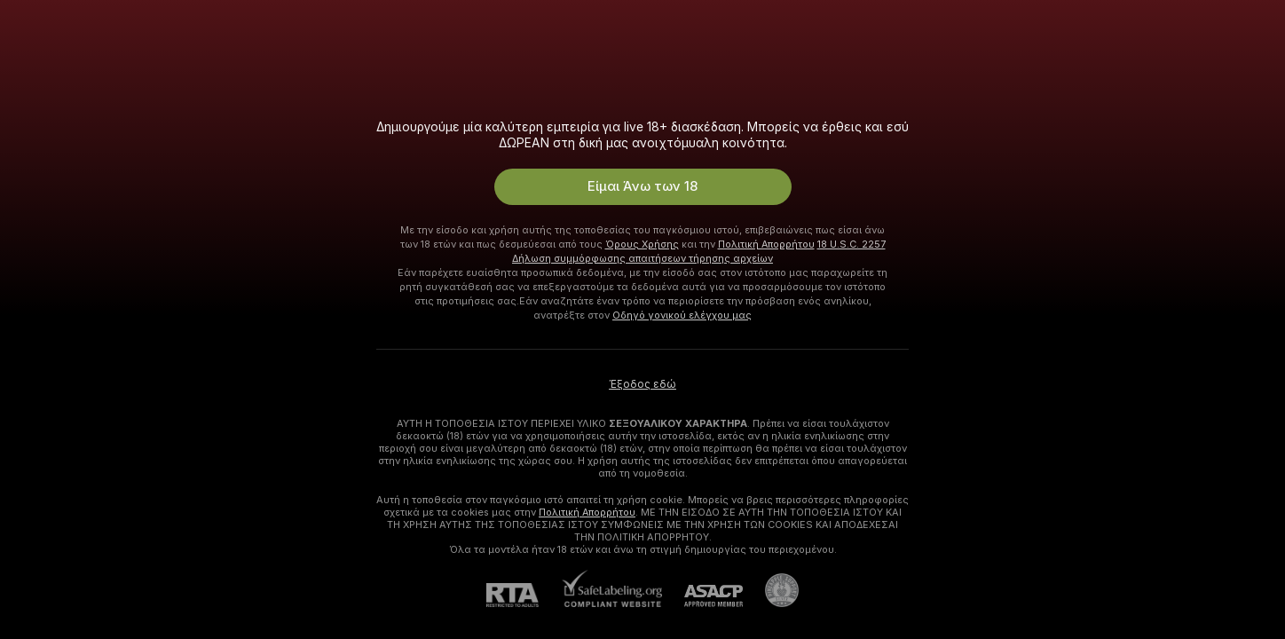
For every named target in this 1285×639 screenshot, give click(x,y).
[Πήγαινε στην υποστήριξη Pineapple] (771, 590)
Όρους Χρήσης (642, 244)
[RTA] (523, 595)
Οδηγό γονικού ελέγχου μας (682, 315)
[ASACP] (702, 596)
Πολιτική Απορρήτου (766, 244)
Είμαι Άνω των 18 (642, 186)
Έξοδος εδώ (642, 384)
